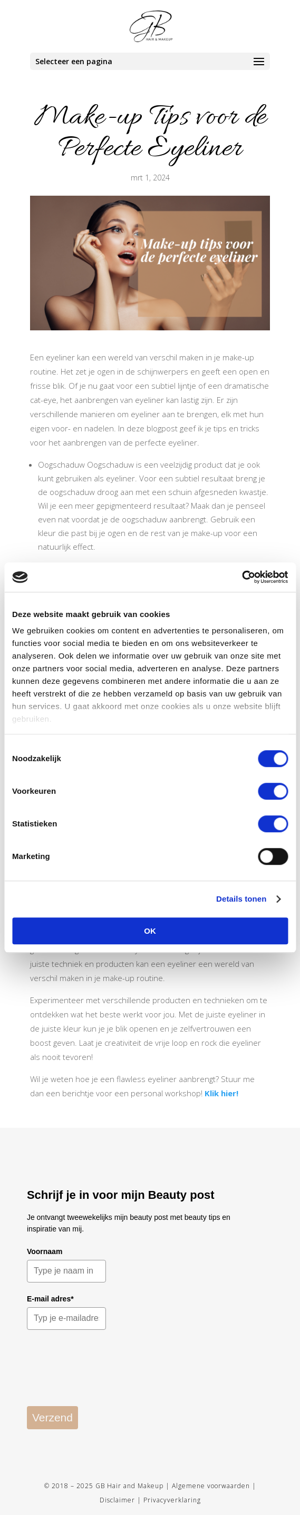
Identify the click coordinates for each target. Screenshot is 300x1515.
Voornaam (44, 1251)
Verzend (52, 1417)
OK (150, 930)
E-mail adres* (50, 1299)
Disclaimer (117, 1500)
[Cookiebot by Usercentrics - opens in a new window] (242, 577)
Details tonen (241, 898)
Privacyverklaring (172, 1500)
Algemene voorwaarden (211, 1485)
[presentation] (107, 1375)
